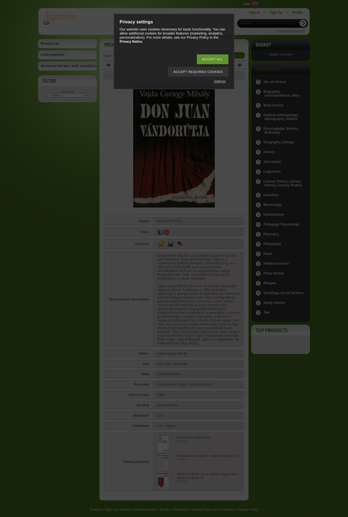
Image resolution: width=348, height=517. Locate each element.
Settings (220, 81)
